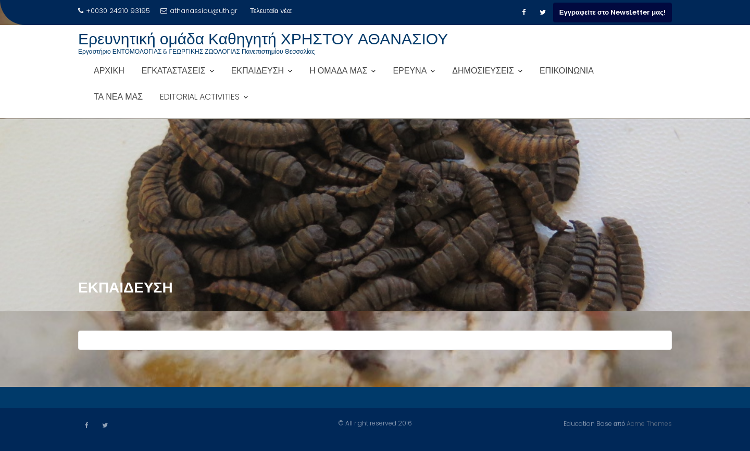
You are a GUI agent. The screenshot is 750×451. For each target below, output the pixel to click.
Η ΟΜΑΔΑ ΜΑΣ (338, 71)
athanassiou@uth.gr (199, 11)
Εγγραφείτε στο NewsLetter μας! (612, 12)
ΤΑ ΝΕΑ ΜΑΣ (118, 97)
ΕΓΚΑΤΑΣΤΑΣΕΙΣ (174, 71)
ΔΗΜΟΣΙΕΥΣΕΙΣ (483, 71)
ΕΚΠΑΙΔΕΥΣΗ (257, 71)
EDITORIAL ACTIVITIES (200, 97)
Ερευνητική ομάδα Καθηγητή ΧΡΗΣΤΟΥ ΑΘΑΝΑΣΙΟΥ (263, 39)
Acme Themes (649, 423)
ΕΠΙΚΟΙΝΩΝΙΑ (567, 71)
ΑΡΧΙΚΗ (109, 71)
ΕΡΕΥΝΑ (410, 71)
